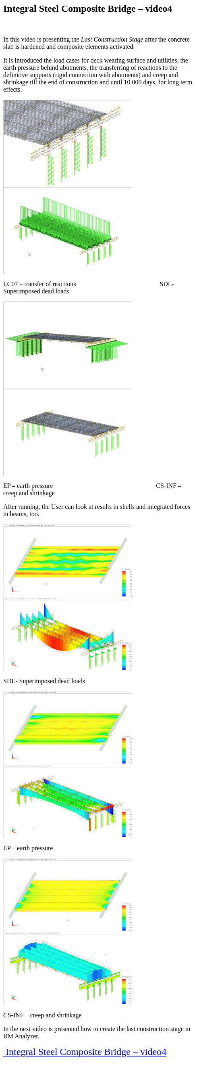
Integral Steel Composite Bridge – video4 (84, 1051)
